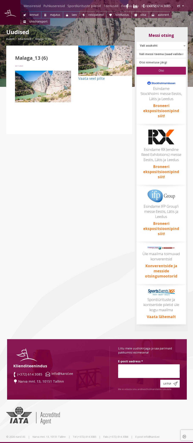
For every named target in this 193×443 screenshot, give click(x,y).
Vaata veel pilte (91, 78)
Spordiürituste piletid (84, 5)
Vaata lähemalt (161, 316)
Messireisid (32, 5)
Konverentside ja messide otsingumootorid (161, 271)
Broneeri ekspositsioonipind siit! (161, 110)
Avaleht (10, 39)
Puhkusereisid (54, 5)
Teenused (110, 5)
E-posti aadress (130, 361)
